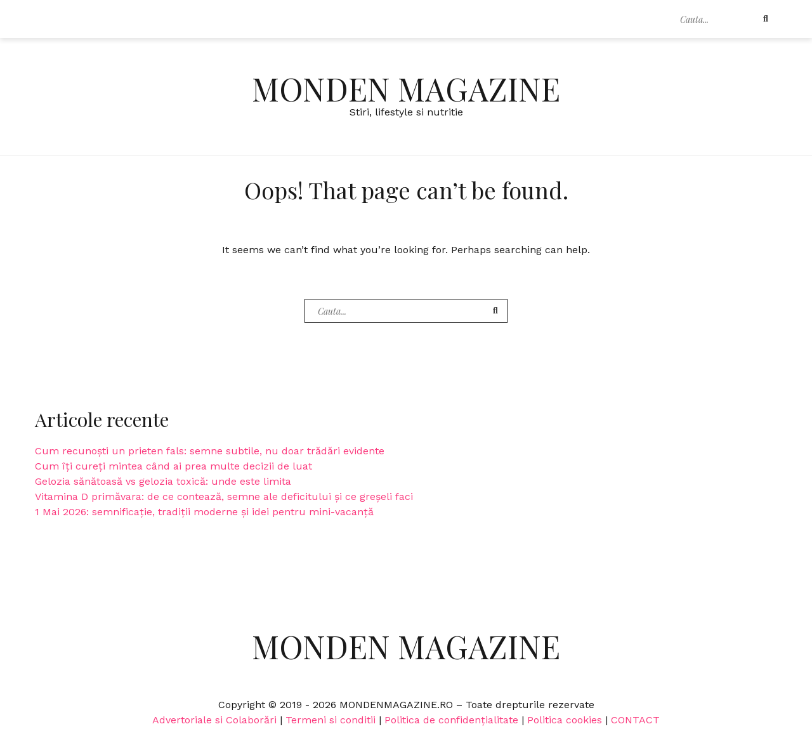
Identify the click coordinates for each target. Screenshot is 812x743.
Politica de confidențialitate (451, 720)
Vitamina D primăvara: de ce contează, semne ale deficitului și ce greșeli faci (224, 496)
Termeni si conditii (330, 720)
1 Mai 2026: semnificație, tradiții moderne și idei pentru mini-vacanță (204, 512)
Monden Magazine (406, 88)
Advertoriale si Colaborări (214, 720)
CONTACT (635, 720)
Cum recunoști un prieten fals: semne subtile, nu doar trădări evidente (209, 451)
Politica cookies (564, 720)
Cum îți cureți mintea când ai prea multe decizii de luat (173, 466)
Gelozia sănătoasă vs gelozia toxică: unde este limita (163, 481)
